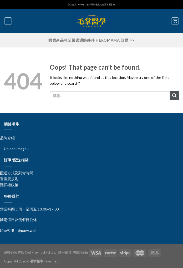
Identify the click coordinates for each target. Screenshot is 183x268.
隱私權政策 (9, 185)
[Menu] (8, 21)
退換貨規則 (9, 178)
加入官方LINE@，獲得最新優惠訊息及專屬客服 (91, 4)
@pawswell (27, 230)
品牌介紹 (7, 138)
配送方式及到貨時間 (16, 173)
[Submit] (174, 95)
